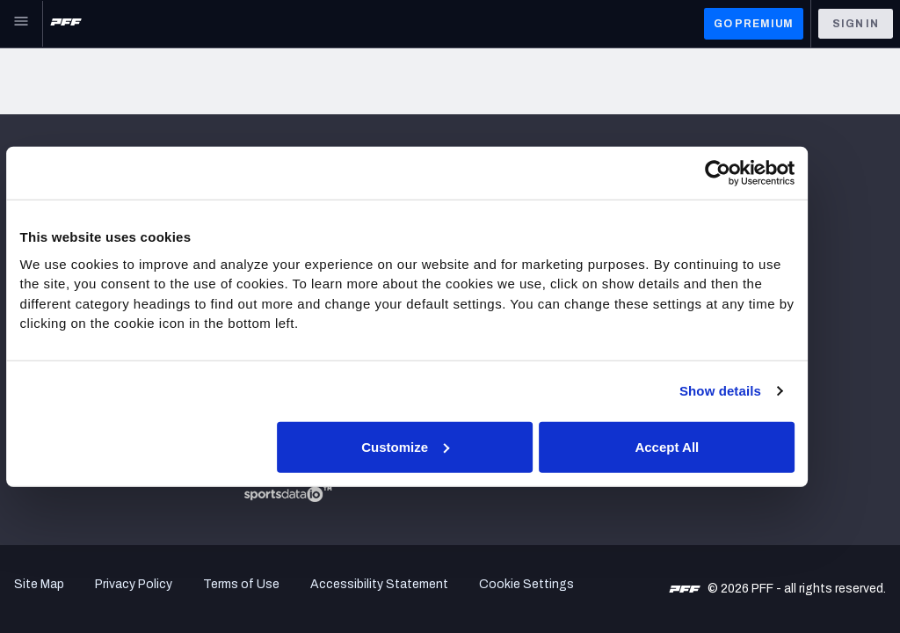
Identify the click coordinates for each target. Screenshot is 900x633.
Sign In (855, 24)
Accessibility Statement (379, 584)
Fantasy (37, 342)
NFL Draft (41, 408)
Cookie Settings (526, 584)
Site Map (39, 584)
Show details (758, 390)
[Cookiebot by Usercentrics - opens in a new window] (755, 173)
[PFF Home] (66, 23)
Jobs (28, 198)
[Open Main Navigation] (21, 24)
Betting (36, 320)
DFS (26, 364)
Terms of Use (241, 584)
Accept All (706, 446)
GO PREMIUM (754, 24)
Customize (448, 446)
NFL (25, 298)
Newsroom (44, 220)
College (36, 386)
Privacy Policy (133, 584)
